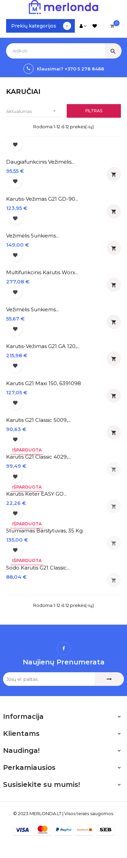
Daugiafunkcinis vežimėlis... (40, 162)
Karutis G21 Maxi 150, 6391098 (43, 383)
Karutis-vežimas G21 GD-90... (42, 199)
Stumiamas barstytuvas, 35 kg (44, 530)
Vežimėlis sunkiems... (32, 235)
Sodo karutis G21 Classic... (38, 567)
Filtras (93, 110)
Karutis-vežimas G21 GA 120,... (43, 346)
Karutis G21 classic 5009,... (38, 420)
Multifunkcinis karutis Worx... (42, 272)
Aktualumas (33, 111)
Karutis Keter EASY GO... (36, 494)
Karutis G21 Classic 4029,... (38, 456)
